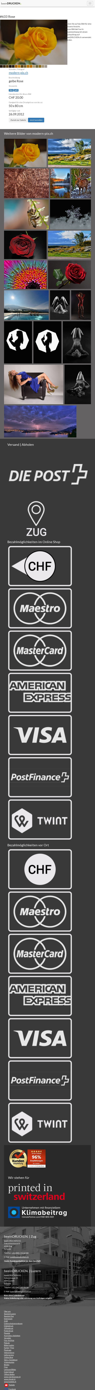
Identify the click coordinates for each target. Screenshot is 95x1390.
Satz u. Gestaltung (10, 1360)
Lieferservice (9, 1355)
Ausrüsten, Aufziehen (12, 1336)
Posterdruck (8, 1331)
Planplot (7, 1333)
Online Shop (8, 1357)
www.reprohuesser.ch (12, 1377)
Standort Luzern (10, 1314)
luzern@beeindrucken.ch (20, 1291)
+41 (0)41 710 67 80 (20, 1253)
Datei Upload (9, 1372)
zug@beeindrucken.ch (19, 1257)
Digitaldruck (8, 1326)
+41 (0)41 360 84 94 (20, 1287)
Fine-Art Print (9, 1341)
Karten (6, 1348)
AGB (6, 1321)
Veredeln (7, 1338)
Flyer (12, 1348)
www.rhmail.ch (9, 1379)
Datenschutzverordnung (13, 1324)
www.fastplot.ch (10, 1382)
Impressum (8, 1319)
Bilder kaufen (9, 1345)
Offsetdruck (8, 1328)
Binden (6, 1365)
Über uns (7, 1311)
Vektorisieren (9, 1353)
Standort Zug (9, 1316)
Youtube (12, 1385)
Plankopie (7, 1350)
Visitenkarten (9, 1362)
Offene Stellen (9, 1374)
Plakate (7, 1343)
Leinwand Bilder (10, 1370)
